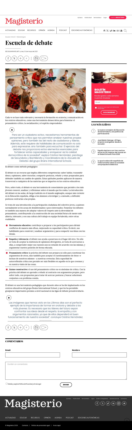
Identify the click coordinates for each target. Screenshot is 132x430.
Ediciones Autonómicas (81, 30)
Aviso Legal (38, 384)
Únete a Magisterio (102, 398)
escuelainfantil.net (12, 51)
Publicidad (88, 17)
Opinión (42, 30)
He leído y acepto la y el (24, 384)
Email (7, 350)
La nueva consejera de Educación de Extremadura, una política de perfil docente (111, 132)
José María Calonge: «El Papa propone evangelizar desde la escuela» (110, 142)
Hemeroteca (97, 17)
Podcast (63, 30)
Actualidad (10, 30)
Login (105, 17)
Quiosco (80, 17)
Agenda (51, 30)
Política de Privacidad (25, 384)
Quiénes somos (114, 398)
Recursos (31, 30)
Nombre (76, 350)
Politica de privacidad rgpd (40, 425)
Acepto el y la (108, 107)
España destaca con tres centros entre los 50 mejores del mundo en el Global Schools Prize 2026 (112, 152)
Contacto (124, 398)
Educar (21, 30)
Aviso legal (107, 107)
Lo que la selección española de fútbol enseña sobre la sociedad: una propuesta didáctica (111, 163)
